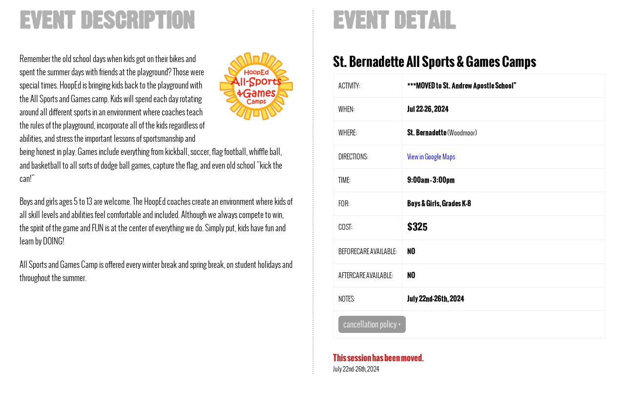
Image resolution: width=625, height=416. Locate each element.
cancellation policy (372, 324)
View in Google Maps (431, 156)
